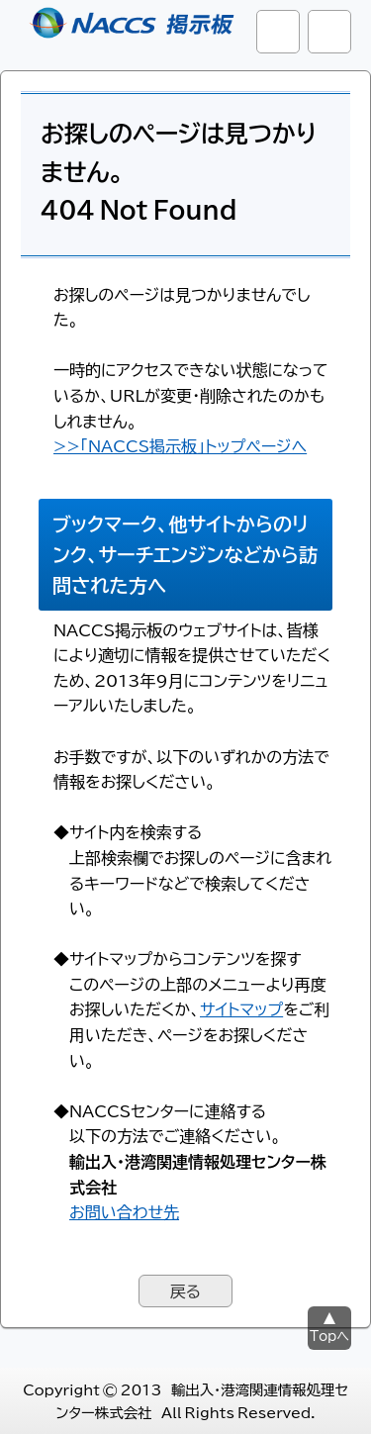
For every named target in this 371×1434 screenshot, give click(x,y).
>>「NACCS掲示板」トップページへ (180, 445)
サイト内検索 (278, 31)
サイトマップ (241, 1008)
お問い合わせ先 (124, 1211)
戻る (185, 1290)
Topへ (329, 1335)
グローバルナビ (329, 31)
